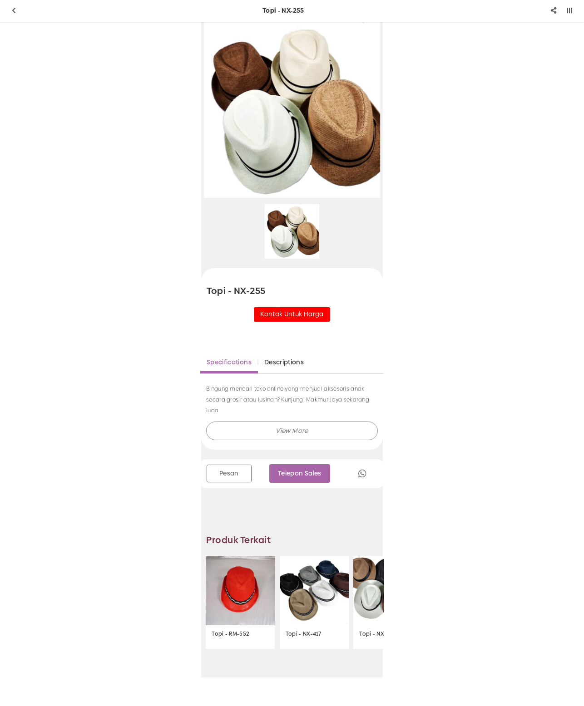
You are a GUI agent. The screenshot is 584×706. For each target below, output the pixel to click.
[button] (292, 431)
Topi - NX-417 (304, 633)
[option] (292, 110)
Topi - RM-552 (230, 633)
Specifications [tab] (229, 362)
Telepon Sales (300, 473)
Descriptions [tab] (284, 362)
